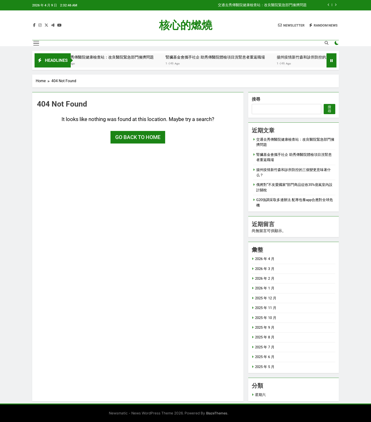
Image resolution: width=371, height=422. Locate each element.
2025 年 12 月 (265, 298)
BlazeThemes (216, 413)
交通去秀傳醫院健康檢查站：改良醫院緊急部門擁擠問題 (262, 5)
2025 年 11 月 (265, 308)
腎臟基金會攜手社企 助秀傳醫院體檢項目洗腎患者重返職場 (224, 57)
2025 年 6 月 (264, 357)
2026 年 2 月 (264, 278)
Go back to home (137, 137)
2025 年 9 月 (264, 327)
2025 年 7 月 (264, 347)
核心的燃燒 (185, 25)
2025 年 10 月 (265, 318)
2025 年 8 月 (264, 337)
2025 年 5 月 (264, 367)
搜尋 (256, 99)
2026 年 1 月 (264, 288)
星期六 (260, 395)
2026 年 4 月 (264, 259)
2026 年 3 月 (264, 269)
